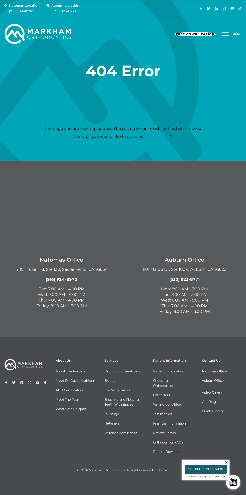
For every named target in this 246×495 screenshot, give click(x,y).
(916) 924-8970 (21, 11)
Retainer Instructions (121, 433)
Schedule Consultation (205, 469)
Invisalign (112, 414)
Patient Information (168, 371)
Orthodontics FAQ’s (168, 442)
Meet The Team (68, 400)
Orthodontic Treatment (123, 371)
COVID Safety (213, 411)
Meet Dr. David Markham (75, 381)
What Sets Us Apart (71, 409)
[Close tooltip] (226, 462)
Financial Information (169, 423)
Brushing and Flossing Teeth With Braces (122, 402)
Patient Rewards (166, 452)
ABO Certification (69, 390)
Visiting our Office (167, 405)
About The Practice (71, 371)
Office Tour (161, 395)
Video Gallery (212, 392)
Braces (110, 381)
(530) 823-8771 (63, 11)
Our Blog (209, 402)
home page (158, 136)
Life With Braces (117, 390)
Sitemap (163, 470)
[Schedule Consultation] (233, 482)
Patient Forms (164, 433)
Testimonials (162, 414)
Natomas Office (214, 371)
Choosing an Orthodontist (163, 383)
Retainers (112, 423)
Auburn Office (213, 381)
